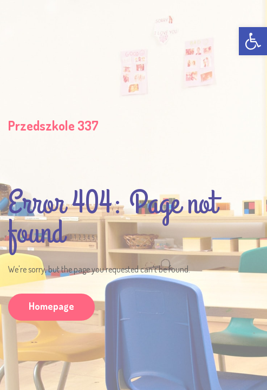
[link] (253, 41)
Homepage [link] (51, 306)
